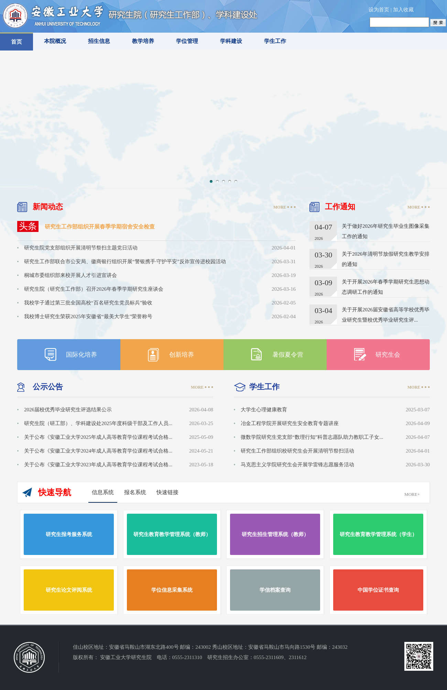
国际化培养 (81, 354)
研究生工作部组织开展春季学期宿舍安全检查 (100, 227)
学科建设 (231, 41)
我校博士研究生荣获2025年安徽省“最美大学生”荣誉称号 (88, 316)
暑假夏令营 (287, 354)
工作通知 (340, 206)
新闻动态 (48, 206)
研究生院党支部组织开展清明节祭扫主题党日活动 (81, 248)
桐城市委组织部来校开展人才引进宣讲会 (70, 275)
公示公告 (48, 386)
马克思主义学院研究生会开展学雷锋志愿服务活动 (297, 464)
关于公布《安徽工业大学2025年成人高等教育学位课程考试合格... (98, 437)
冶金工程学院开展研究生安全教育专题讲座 (290, 423)
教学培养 (143, 41)
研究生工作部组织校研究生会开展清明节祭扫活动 (297, 451)
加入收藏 (403, 9)
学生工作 (275, 41)
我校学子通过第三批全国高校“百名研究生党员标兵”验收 (88, 302)
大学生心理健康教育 (264, 409)
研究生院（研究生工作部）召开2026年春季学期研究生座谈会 (93, 289)
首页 (16, 42)
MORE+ (412, 494)
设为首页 (379, 9)
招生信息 (99, 41)
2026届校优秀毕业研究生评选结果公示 (68, 409)
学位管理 (187, 41)
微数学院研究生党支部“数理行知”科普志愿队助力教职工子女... (312, 437)
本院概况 (55, 41)
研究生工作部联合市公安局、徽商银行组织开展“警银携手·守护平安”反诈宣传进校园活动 (125, 261)
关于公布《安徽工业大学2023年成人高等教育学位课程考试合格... (98, 464)
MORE (279, 207)
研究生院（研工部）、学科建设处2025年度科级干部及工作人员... (98, 423)
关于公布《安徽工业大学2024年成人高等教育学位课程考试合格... (98, 451)
